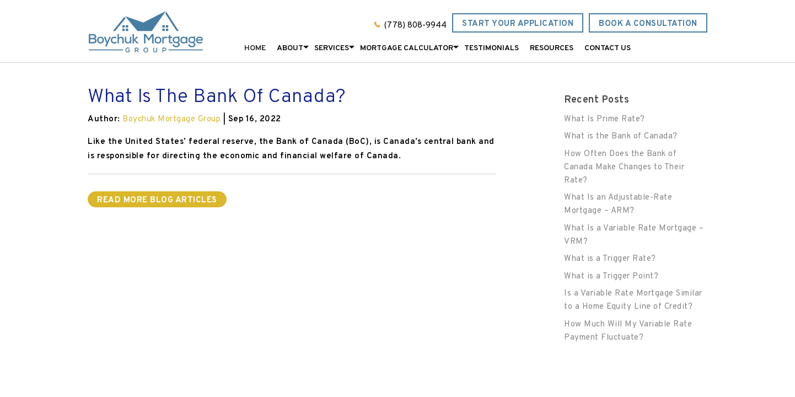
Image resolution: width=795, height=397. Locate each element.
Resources (551, 48)
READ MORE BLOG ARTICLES (157, 200)
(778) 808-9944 (415, 25)
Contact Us (607, 48)
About (290, 48)
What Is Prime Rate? (604, 119)
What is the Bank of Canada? (621, 136)
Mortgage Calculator (406, 48)
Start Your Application (517, 24)
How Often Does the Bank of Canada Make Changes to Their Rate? (624, 167)
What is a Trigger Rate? (610, 259)
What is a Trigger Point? (611, 276)
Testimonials (491, 48)
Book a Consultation (648, 24)
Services (331, 48)
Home (255, 48)
